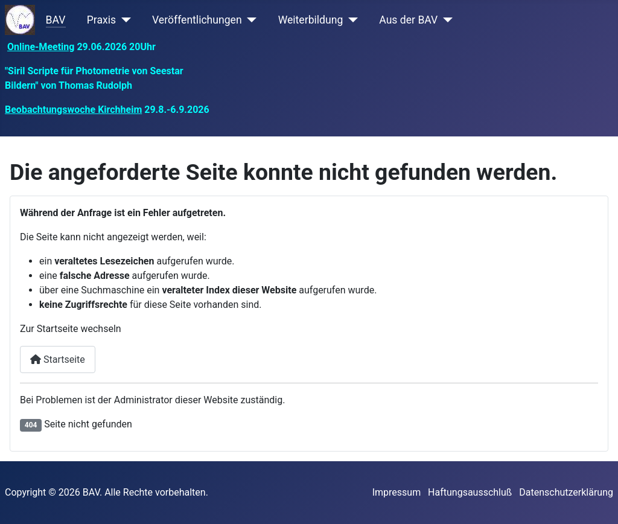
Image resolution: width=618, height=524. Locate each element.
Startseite (57, 359)
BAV (56, 20)
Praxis (101, 20)
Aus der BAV (408, 20)
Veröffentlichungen (197, 20)
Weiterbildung (310, 20)
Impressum (396, 492)
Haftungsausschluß (470, 492)
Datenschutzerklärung (566, 492)
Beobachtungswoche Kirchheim (73, 109)
